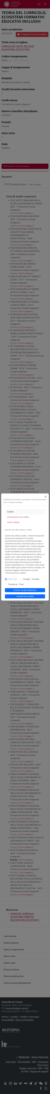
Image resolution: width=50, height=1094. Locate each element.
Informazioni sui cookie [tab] (18, 517)
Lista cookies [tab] (13, 522)
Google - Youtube (31, 579)
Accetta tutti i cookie (25, 596)
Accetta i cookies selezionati (25, 590)
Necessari (12, 579)
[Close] (45, 496)
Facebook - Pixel (16, 584)
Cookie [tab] (10, 511)
